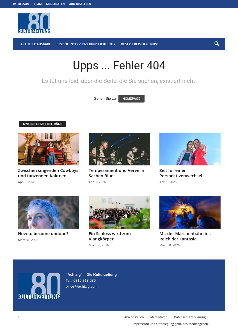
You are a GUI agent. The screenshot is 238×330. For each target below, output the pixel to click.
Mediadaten (55, 4)
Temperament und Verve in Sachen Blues (116, 172)
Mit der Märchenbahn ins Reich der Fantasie (184, 236)
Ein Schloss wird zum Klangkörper (110, 236)
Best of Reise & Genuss (139, 44)
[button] (216, 44)
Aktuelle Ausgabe (35, 44)
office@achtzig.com (81, 286)
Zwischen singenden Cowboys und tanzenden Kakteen (48, 172)
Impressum (21, 4)
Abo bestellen (80, 4)
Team (38, 4)
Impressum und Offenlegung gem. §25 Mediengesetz (171, 324)
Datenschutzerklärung (190, 317)
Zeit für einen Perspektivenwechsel (180, 172)
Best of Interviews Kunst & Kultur (85, 44)
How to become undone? (43, 233)
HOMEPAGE (131, 98)
